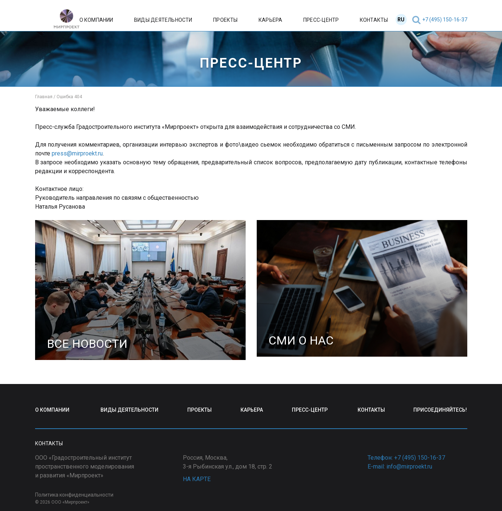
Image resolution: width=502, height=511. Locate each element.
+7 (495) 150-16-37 (444, 20)
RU (400, 20)
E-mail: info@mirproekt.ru (400, 466)
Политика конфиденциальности (74, 495)
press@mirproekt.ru (77, 153)
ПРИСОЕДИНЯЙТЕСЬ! (440, 410)
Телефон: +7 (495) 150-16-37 (406, 457)
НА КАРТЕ (197, 479)
